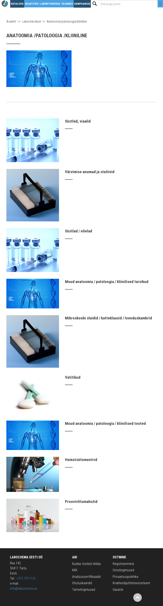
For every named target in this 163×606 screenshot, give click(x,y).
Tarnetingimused (83, 590)
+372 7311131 (26, 578)
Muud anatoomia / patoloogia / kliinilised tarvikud (106, 281)
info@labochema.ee (23, 589)
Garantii (118, 590)
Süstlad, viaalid (78, 121)
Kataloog (17, 3)
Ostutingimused (123, 570)
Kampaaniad (82, 3)
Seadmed (67, 3)
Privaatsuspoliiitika (125, 577)
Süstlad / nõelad (78, 231)
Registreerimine (123, 564)
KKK (74, 570)
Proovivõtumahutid (81, 501)
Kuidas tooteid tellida (86, 564)
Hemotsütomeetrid (81, 459)
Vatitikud (72, 377)
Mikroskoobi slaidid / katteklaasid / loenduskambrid (108, 318)
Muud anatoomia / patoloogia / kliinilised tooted (105, 423)
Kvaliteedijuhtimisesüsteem (131, 583)
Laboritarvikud (50, 3)
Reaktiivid (31, 3)
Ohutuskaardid (82, 583)
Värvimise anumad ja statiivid (89, 171)
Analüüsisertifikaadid (86, 577)
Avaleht (11, 21)
